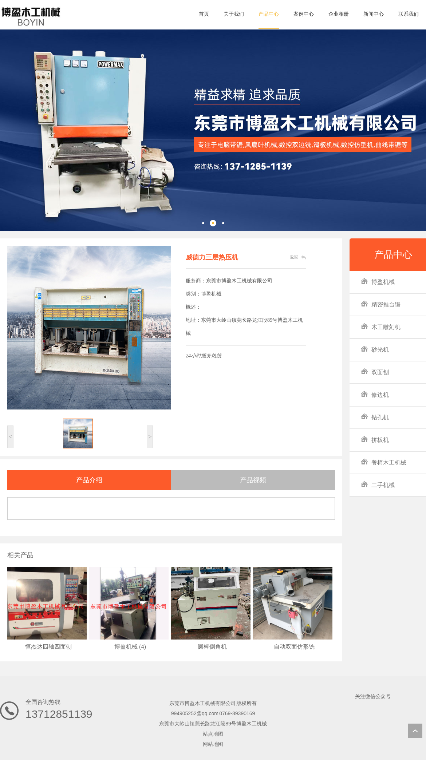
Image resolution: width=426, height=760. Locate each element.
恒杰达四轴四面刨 (48, 647)
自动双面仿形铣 (294, 647)
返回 (294, 257)
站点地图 (213, 734)
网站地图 (213, 744)
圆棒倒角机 (212, 647)
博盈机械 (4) (130, 647)
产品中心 (393, 254)
